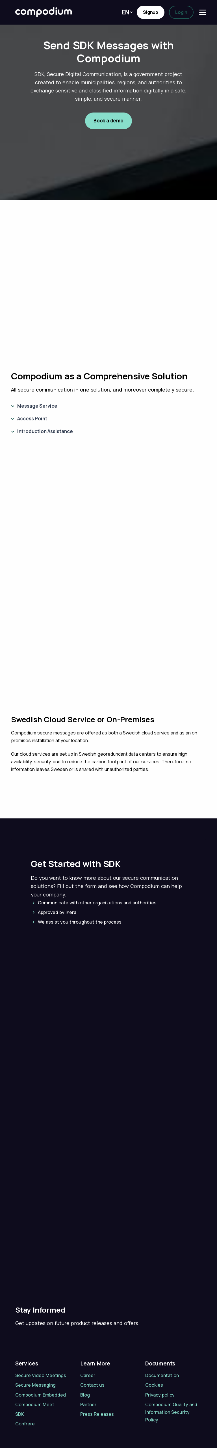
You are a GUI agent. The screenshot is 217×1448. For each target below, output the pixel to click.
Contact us (92, 1348)
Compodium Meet (34, 1368)
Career (87, 1339)
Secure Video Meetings (40, 1339)
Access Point (32, 418)
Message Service (37, 406)
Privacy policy (160, 1358)
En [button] (125, 12)
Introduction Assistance (45, 431)
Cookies (154, 1348)
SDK (19, 1377)
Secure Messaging (35, 1348)
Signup (150, 12)
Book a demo (108, 120)
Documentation (162, 1339)
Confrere (25, 1387)
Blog (85, 1358)
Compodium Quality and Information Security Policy (171, 1375)
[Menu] (202, 12)
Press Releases (97, 1377)
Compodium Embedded (40, 1358)
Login (181, 12)
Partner (88, 1368)
